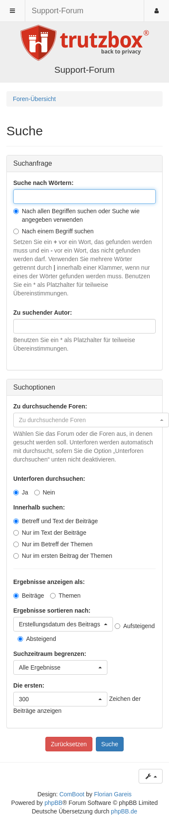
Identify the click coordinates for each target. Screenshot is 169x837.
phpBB (53, 802)
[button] (91, 420)
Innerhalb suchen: (39, 507)
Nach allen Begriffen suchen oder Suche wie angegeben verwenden (76, 215)
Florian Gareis (113, 794)
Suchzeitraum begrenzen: (49, 653)
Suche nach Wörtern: (43, 182)
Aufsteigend (135, 626)
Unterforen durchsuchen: (49, 478)
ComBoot (71, 794)
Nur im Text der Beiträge (49, 532)
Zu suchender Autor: (42, 312)
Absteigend (37, 638)
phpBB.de (124, 811)
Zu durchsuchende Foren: (50, 406)
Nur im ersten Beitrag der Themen (62, 555)
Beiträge (28, 595)
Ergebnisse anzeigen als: (49, 581)
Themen (65, 595)
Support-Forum (57, 10)
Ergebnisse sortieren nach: (52, 610)
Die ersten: (28, 685)
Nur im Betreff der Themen (52, 544)
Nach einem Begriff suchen (53, 231)
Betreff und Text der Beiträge (55, 521)
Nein (44, 492)
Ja (20, 492)
